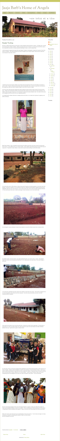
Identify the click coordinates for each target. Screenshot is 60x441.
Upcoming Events (31, 13)
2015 (51, 89)
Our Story (18, 13)
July (51, 77)
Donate (39, 13)
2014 (51, 90)
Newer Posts (5, 434)
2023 (51, 54)
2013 (51, 92)
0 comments (15, 429)
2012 (51, 94)
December (53, 65)
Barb (50, 42)
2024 (51, 52)
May (51, 80)
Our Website (52, 13)
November (53, 68)
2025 (51, 51)
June (52, 78)
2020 (51, 59)
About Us (11, 13)
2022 (51, 56)
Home (5, 13)
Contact (44, 13)
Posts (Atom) (26, 437)
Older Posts (43, 434)
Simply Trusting (7, 43)
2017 (51, 64)
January (52, 85)
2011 (51, 95)
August (52, 75)
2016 (51, 87)
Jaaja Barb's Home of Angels (25, 8)
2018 (51, 62)
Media (23, 13)
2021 (51, 57)
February (52, 83)
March (52, 82)
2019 (51, 61)
